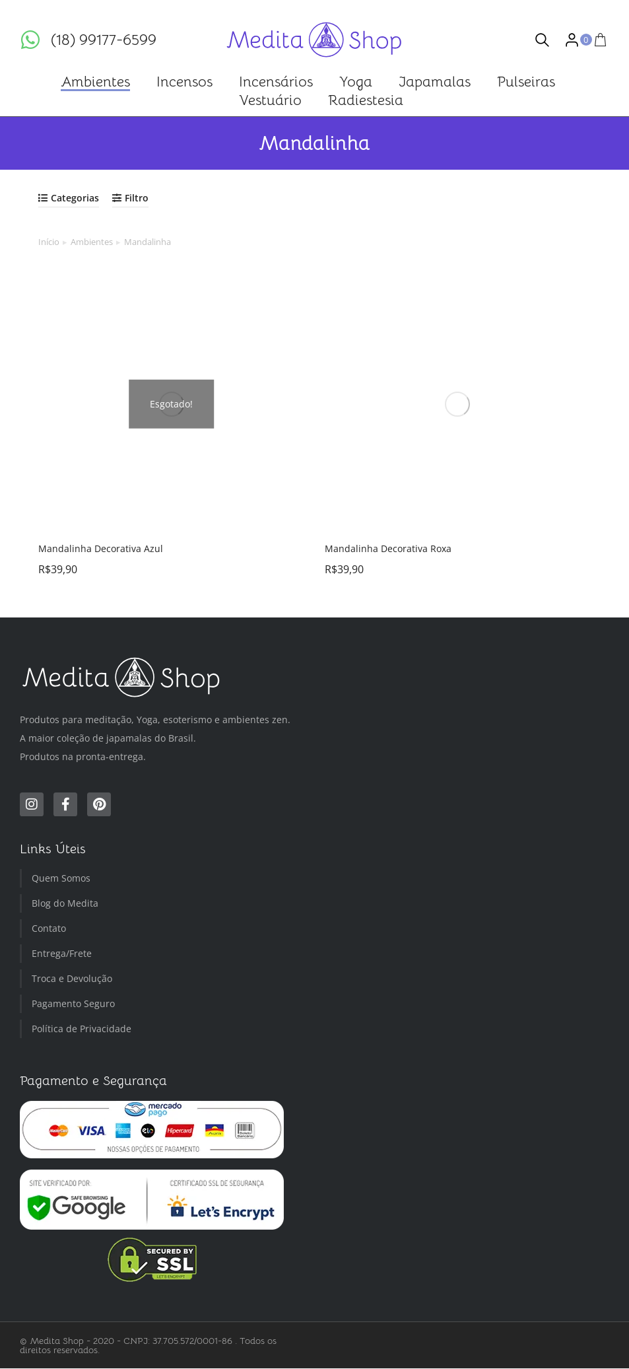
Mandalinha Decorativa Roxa (388, 548)
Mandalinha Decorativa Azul (100, 548)
